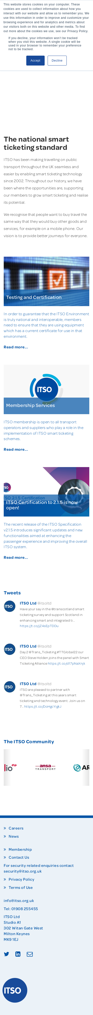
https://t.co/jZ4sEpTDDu (39, 625)
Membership (20, 849)
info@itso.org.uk (19, 900)
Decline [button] (57, 60)
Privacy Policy (21, 879)
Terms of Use (21, 887)
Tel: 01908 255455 (21, 908)
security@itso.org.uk (23, 871)
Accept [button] (35, 60)
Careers (16, 828)
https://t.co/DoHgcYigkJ (43, 706)
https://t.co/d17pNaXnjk (66, 663)
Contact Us (19, 857)
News (14, 836)
